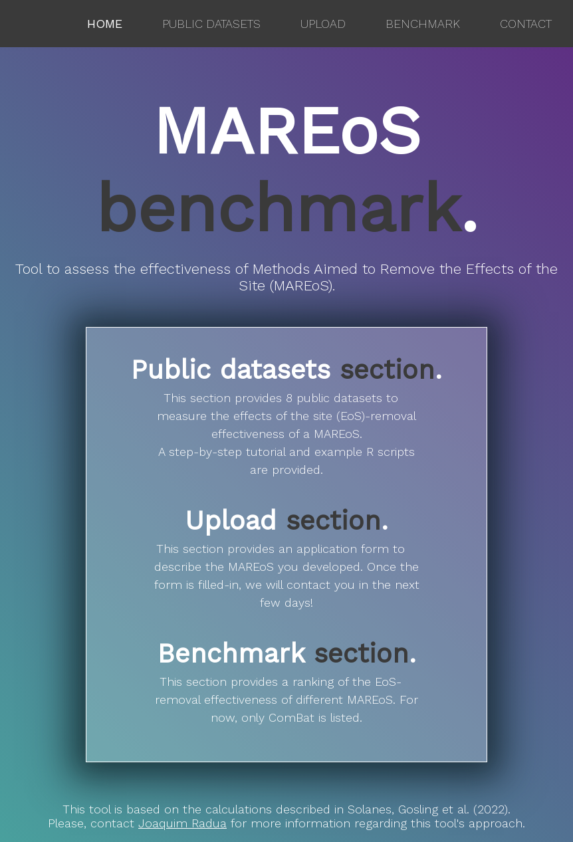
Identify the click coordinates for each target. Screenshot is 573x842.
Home (104, 24)
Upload (323, 24)
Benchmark (423, 24)
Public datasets (211, 24)
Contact (526, 24)
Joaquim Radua (182, 823)
